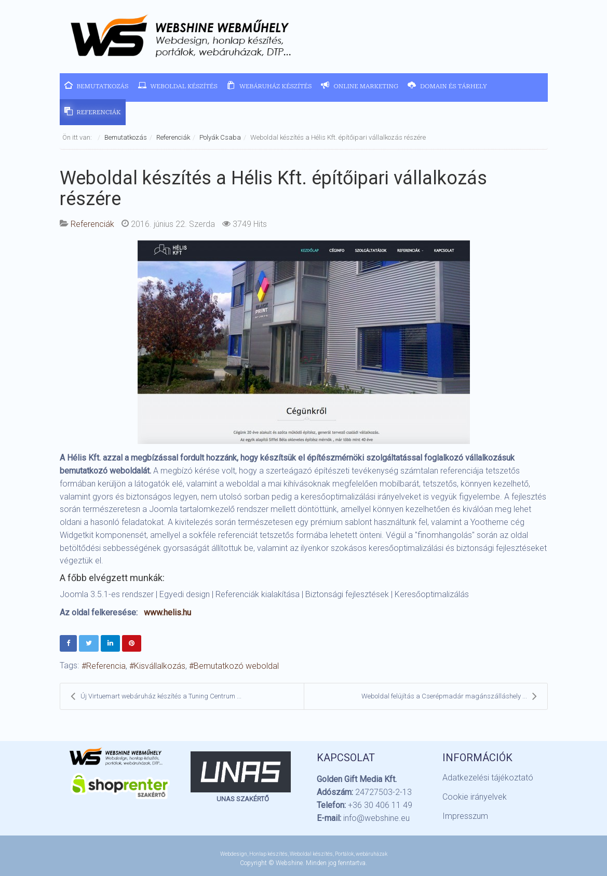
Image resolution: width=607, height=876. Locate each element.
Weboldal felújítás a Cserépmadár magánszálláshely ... (449, 696)
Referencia (106, 666)
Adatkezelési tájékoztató (487, 778)
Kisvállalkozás (159, 666)
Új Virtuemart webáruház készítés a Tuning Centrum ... (156, 696)
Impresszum (465, 816)
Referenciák (173, 137)
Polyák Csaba (220, 137)
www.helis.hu (167, 612)
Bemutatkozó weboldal (236, 666)
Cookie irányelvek (474, 797)
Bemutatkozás (125, 137)
